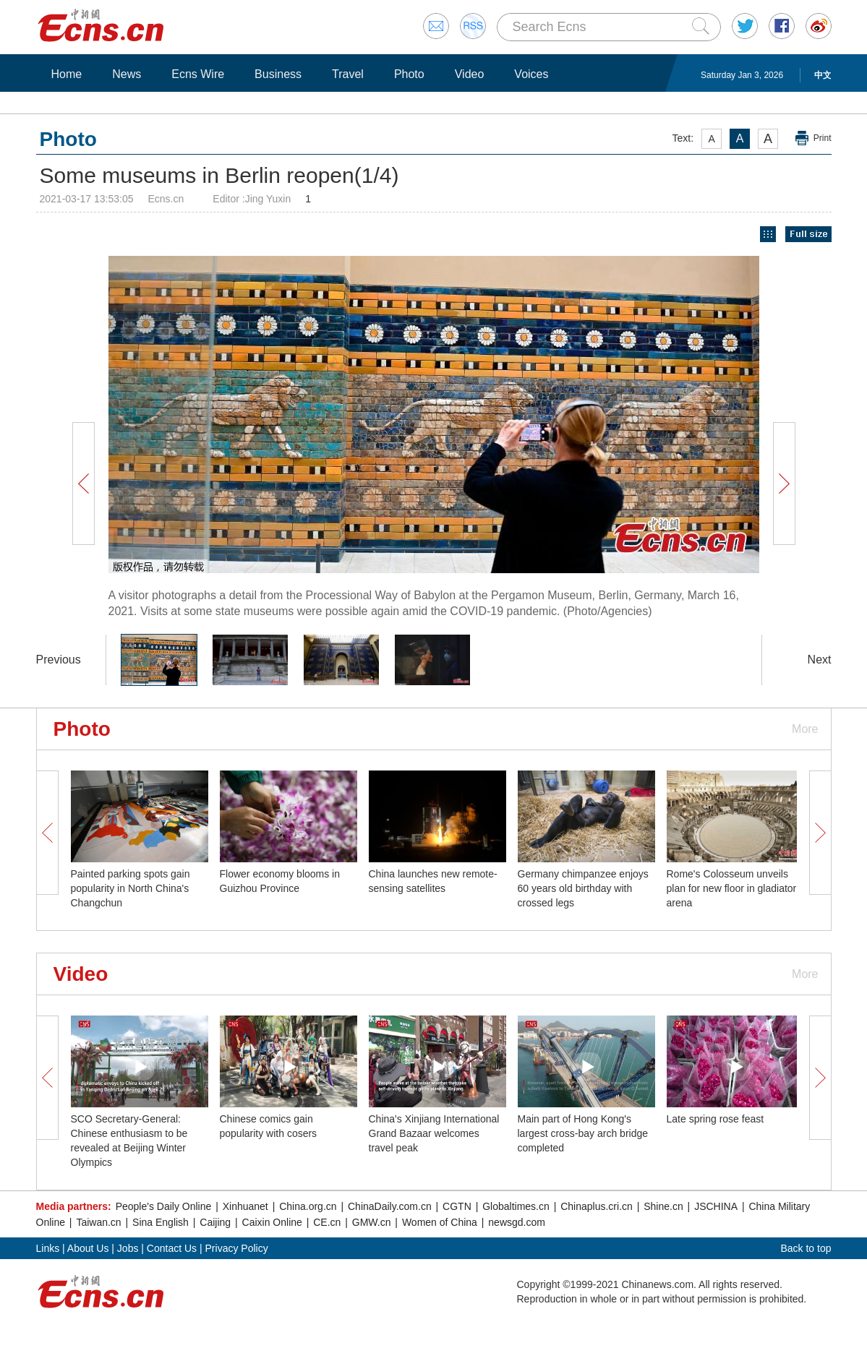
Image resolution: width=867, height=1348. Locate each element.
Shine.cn (663, 1206)
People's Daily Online (164, 1206)
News (126, 74)
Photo (409, 74)
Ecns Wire (197, 74)
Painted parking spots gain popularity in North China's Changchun (130, 888)
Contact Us (172, 1248)
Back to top (805, 1248)
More (805, 729)
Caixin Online (272, 1222)
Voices (531, 74)
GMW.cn (371, 1222)
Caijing (215, 1222)
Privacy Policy (236, 1248)
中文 (823, 75)
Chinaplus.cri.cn (596, 1206)
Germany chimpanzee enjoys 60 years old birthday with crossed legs (583, 888)
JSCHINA (716, 1206)
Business (278, 74)
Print (822, 138)
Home (66, 74)
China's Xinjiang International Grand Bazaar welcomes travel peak (434, 1133)
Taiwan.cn (98, 1222)
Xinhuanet (245, 1206)
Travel (348, 74)
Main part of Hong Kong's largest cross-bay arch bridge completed (583, 1133)
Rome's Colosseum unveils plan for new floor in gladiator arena (732, 888)
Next (820, 659)
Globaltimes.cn (516, 1206)
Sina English (160, 1222)
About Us (88, 1248)
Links (48, 1248)
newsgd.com (516, 1222)
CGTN (457, 1206)
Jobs (128, 1248)
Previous (58, 659)
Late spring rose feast (715, 1119)
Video (469, 74)
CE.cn (327, 1222)
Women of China (439, 1222)
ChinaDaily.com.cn (390, 1206)
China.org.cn (307, 1206)
